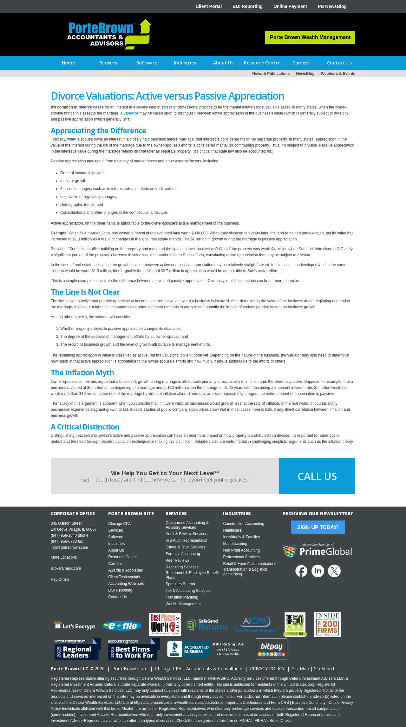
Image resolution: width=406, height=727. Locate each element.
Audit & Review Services (186, 534)
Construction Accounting (243, 523)
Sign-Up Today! (317, 527)
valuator (130, 113)
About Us (116, 550)
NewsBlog (305, 73)
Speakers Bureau (180, 584)
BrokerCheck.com (66, 568)
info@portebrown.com (69, 547)
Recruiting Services (182, 567)
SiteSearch (325, 668)
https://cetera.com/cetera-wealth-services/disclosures (179, 702)
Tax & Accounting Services (188, 590)
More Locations (64, 557)
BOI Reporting (247, 6)
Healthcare (232, 530)
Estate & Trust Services (185, 547)
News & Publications (271, 73)
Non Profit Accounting (241, 550)
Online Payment (290, 6)
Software (115, 537)
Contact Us (117, 597)
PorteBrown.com (129, 668)
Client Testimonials (124, 577)
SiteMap (300, 668)
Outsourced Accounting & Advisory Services (187, 525)
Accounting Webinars (126, 583)
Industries (116, 543)
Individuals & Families (241, 537)
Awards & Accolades (125, 570)
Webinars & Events (338, 73)
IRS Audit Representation (187, 540)
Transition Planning (182, 597)
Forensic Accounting (183, 554)
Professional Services (241, 557)
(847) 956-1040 (64, 535)
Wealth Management (183, 604)
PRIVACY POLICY (267, 668)
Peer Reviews (177, 560)
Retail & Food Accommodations (249, 563)
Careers (115, 563)
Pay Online (60, 579)
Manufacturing (235, 543)
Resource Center (122, 557)
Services (115, 530)
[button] (108, 63)
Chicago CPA (119, 523)
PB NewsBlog (332, 6)
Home (68, 63)
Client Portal (209, 6)
